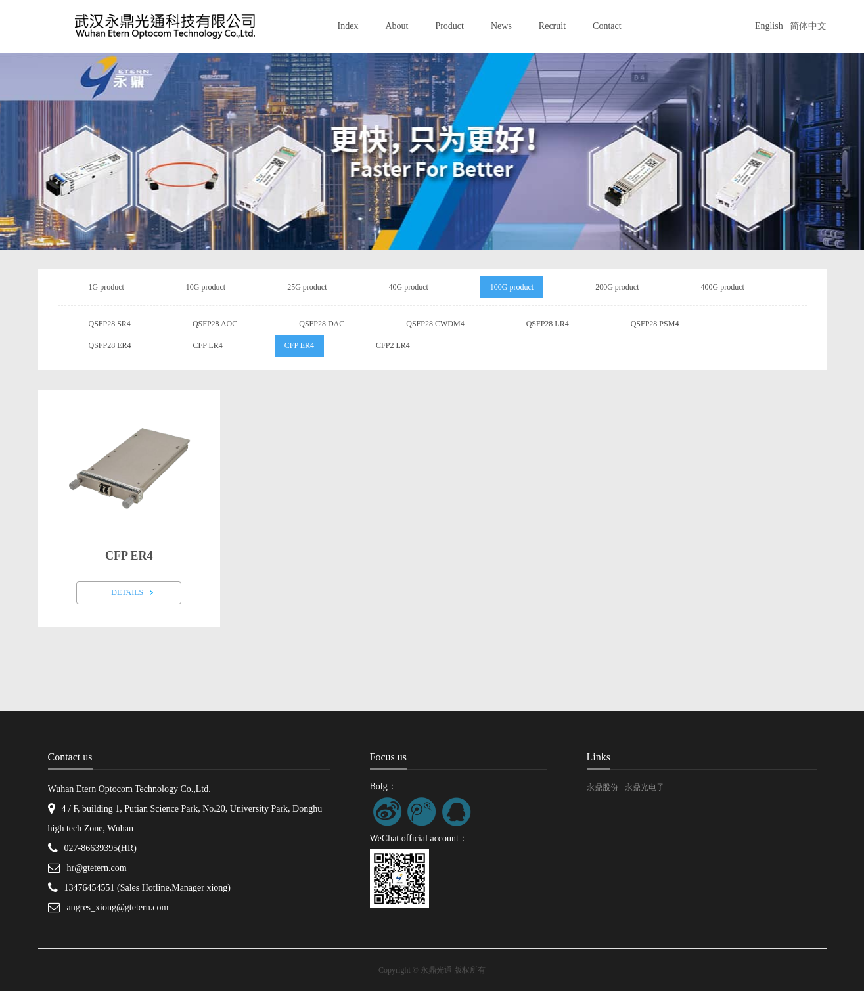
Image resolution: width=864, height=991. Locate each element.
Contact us (70, 756)
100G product (512, 287)
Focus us (388, 756)
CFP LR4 (208, 345)
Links (598, 756)
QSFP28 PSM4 (655, 323)
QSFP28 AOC (215, 323)
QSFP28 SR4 (110, 323)
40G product (408, 287)
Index (348, 26)
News (501, 26)
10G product (205, 287)
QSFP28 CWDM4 (435, 323)
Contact (607, 26)
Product (449, 26)
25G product (307, 287)
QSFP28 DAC (321, 323)
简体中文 (808, 26)
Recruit (552, 26)
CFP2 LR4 (393, 345)
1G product (106, 287)
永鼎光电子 (644, 787)
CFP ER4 (299, 345)
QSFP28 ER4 (110, 345)
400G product (722, 287)
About (396, 26)
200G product (617, 287)
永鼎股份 (602, 787)
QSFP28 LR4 (547, 323)
